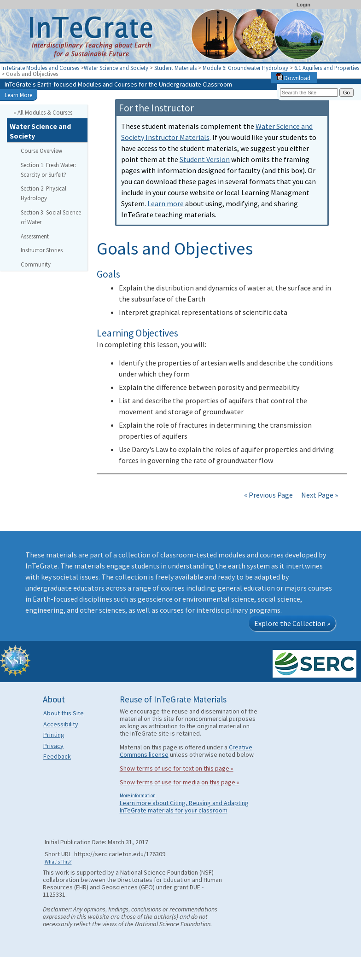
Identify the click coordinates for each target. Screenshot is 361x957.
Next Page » (319, 494)
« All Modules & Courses (42, 112)
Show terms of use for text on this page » (176, 768)
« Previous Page (268, 494)
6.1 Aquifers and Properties (326, 67)
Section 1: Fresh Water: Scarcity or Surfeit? (48, 169)
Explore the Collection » (292, 623)
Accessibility (60, 724)
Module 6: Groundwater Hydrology (246, 67)
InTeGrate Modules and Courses (40, 67)
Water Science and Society (116, 67)
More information (138, 795)
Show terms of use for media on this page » (179, 782)
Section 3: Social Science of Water (51, 217)
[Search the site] (309, 92)
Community (36, 264)
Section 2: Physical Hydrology (43, 193)
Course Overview (41, 150)
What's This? (58, 861)
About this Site (63, 713)
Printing (53, 735)
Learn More (18, 95)
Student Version (205, 159)
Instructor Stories (42, 250)
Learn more (165, 203)
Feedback (57, 756)
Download (293, 77)
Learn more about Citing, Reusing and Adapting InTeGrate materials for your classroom (184, 806)
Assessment (35, 236)
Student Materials (175, 67)
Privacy (53, 746)
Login (303, 4)
